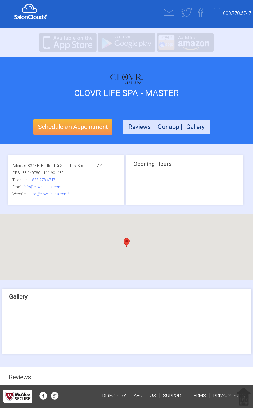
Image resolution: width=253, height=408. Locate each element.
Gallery (195, 126)
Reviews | (141, 126)
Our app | (170, 126)
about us (144, 395)
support (173, 395)
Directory (114, 395)
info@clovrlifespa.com (42, 187)
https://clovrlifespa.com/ (48, 194)
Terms (198, 395)
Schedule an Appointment (73, 126)
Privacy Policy (230, 395)
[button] (127, 242)
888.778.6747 (237, 13)
